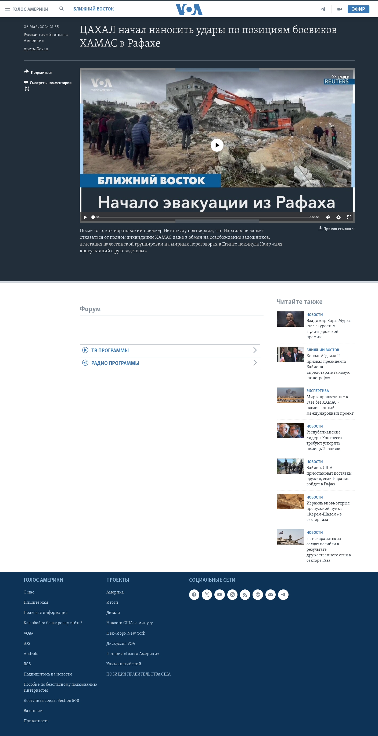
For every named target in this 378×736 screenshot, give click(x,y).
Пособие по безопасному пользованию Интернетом (60, 687)
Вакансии (33, 711)
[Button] (38, 73)
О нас (29, 592)
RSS (27, 664)
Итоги (112, 602)
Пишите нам (36, 602)
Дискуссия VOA (120, 643)
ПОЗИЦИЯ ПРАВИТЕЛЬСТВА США (138, 674)
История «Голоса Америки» (133, 654)
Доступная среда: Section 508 (51, 700)
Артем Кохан (36, 49)
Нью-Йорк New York (125, 633)
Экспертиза (318, 391)
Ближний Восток (93, 9)
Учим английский (123, 664)
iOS (27, 643)
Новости (315, 315)
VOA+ (29, 633)
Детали (113, 613)
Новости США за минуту (129, 623)
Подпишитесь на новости (48, 674)
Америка (115, 592)
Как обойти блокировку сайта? (53, 623)
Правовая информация (46, 613)
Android (31, 654)
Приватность (36, 721)
